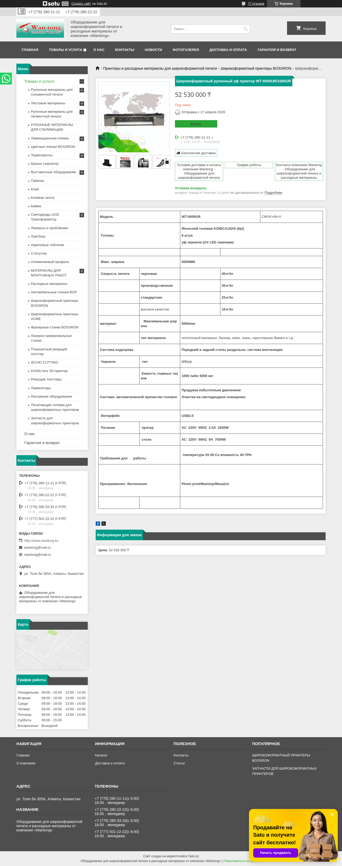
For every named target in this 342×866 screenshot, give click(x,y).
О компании (25, 763)
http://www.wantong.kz (41, 541)
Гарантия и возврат (277, 50)
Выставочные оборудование (53, 172)
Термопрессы (42, 155)
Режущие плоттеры (46, 379)
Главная (30, 50)
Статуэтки (39, 253)
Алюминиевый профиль (50, 262)
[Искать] (245, 29)
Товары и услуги (65, 50)
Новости (153, 50)
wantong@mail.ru (37, 547)
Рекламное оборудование (51, 396)
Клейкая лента (42, 198)
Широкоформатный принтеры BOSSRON (256, 68)
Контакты (124, 50)
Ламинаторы (41, 388)
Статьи (179, 763)
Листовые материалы (48, 103)
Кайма (36, 206)
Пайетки (37, 181)
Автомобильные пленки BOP (54, 292)
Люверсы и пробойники (49, 228)
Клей (35, 189)
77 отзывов (256, 4)
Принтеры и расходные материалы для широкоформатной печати (160, 68)
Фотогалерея (186, 50)
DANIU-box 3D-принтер (49, 371)
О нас (99, 50)
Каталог (101, 755)
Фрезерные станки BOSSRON (54, 327)
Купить (196, 124)
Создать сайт (81, 4)
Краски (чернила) (44, 164)
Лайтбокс (38, 236)
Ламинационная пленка (50, 138)
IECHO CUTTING (44, 362)
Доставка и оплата (228, 50)
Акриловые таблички (47, 245)
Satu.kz (193, 856)
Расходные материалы (49, 284)
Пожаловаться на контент (242, 861)
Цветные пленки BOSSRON (53, 147)
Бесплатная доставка (198, 153)
